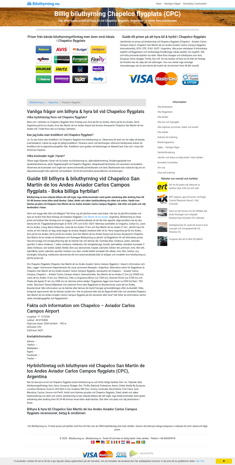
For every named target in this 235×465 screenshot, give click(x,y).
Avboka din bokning (167, 137)
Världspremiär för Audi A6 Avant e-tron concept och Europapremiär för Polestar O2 (188, 228)
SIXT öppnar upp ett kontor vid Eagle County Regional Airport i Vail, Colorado (187, 200)
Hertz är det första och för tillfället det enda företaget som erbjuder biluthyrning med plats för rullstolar (188, 214)
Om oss (161, 167)
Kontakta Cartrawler (195, 3)
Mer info (200, 461)
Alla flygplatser (164, 112)
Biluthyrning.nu (43, 3)
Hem (159, 3)
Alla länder (162, 117)
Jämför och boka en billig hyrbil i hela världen (180, 157)
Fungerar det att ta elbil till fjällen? (186, 239)
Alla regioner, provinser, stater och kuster (178, 127)
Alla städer (162, 132)
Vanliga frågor (172, 3)
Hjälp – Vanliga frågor (168, 147)
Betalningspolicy (165, 142)
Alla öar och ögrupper (168, 122)
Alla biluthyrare (164, 107)
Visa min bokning (166, 172)
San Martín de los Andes (96, 217)
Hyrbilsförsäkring (166, 152)
